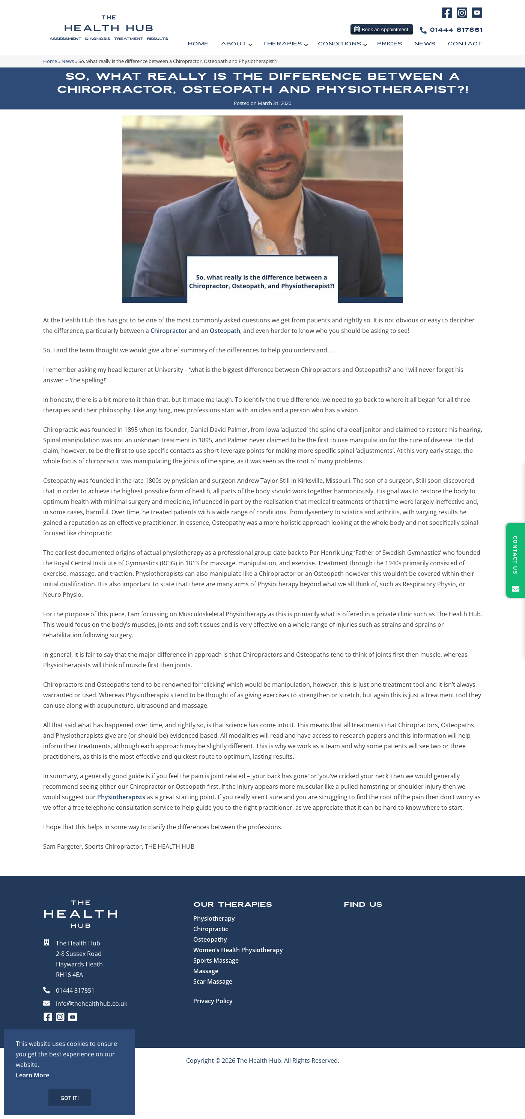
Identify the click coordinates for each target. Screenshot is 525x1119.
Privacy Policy (213, 1001)
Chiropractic (210, 929)
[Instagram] (463, 16)
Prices (389, 43)
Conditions (339, 43)
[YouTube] (476, 16)
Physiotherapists (121, 797)
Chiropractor (168, 331)
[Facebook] (448, 16)
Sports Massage (216, 960)
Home (198, 43)
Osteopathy (210, 939)
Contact (465, 43)
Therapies (282, 43)
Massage (205, 971)
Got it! (69, 1097)
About (234, 43)
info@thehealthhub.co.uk (91, 1003)
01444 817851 (449, 30)
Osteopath (225, 331)
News (425, 43)
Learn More (32, 1075)
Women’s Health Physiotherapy (238, 950)
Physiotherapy (214, 918)
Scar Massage (212, 981)
